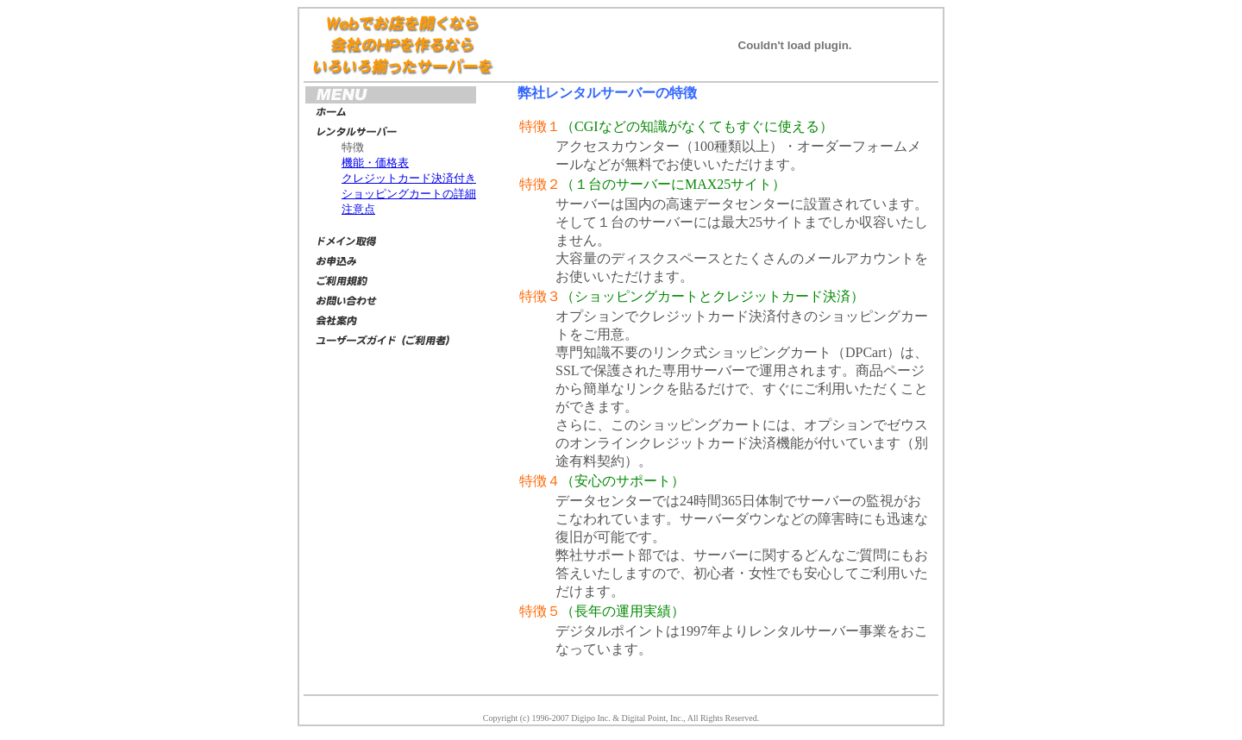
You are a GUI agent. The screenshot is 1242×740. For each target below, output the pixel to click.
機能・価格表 (375, 162)
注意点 (358, 209)
